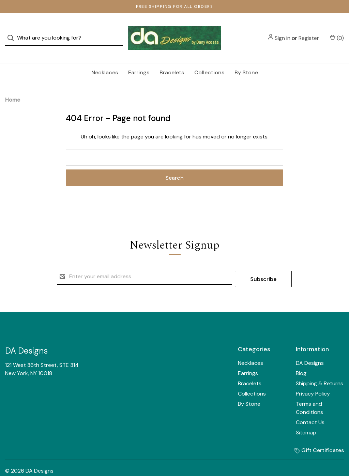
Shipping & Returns (319, 368)
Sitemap (306, 417)
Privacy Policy (313, 378)
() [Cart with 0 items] (337, 31)
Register (309, 31)
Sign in (282, 31)
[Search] (12, 31)
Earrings (138, 59)
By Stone (246, 59)
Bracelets (172, 59)
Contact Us (310, 407)
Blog (301, 357)
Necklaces (104, 59)
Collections (209, 59)
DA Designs (310, 347)
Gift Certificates (319, 434)
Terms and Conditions (309, 392)
